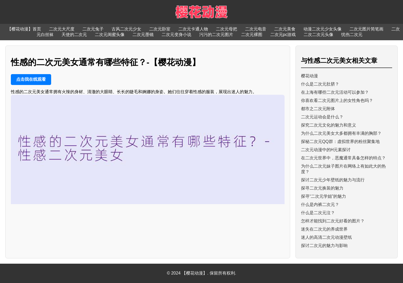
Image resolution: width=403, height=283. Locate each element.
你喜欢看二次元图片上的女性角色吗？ (337, 100)
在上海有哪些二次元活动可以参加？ (335, 92)
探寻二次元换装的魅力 (322, 188)
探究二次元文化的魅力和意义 (328, 125)
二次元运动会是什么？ (322, 117)
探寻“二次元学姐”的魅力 (323, 196)
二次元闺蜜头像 (110, 34)
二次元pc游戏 (283, 34)
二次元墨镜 (143, 34)
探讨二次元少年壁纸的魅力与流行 (333, 180)
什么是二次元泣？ (318, 212)
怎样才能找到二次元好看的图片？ (333, 221)
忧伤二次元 (351, 34)
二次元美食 (284, 29)
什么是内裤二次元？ (320, 204)
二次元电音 (255, 29)
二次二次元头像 (318, 34)
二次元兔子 (93, 29)
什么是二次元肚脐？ (320, 84)
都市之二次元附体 (318, 108)
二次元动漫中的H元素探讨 (326, 149)
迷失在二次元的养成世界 (324, 229)
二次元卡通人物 (193, 29)
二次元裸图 (251, 34)
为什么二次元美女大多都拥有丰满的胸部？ (341, 133)
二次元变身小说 (176, 34)
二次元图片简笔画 (366, 29)
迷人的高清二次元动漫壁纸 (326, 237)
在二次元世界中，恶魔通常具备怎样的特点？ (343, 158)
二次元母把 (226, 29)
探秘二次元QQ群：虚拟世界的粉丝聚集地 (340, 141)
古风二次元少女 (126, 29)
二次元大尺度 (61, 29)
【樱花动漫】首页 (24, 29)
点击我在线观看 (31, 79)
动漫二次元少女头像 (322, 29)
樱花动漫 (309, 76)
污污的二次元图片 (216, 34)
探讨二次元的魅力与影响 (324, 245)
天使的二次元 (74, 34)
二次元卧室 (159, 29)
